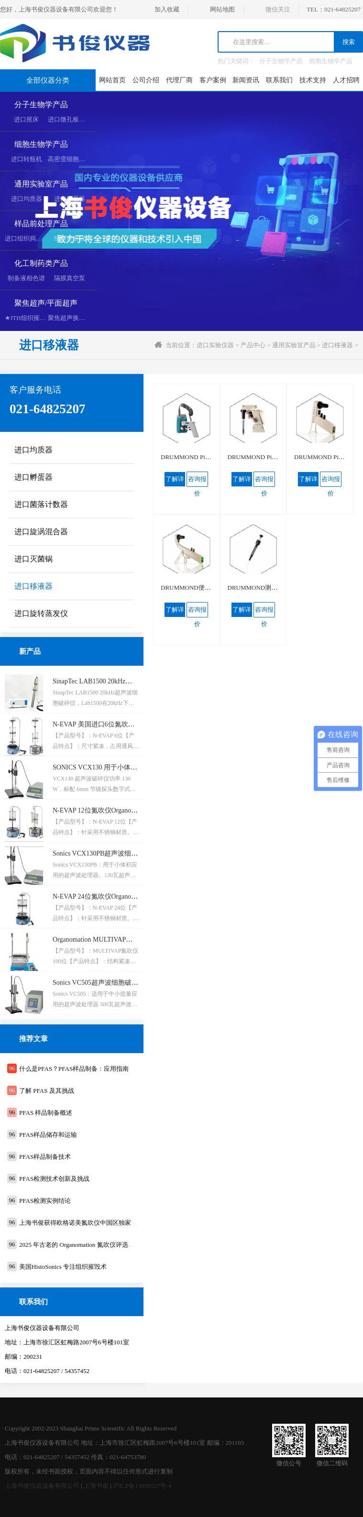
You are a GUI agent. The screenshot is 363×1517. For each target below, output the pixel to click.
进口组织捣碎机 (26, 238)
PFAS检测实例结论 (45, 1200)
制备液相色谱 (26, 278)
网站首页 (112, 80)
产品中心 (253, 345)
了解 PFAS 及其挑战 (46, 1090)
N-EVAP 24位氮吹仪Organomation (101, 896)
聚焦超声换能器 (69, 317)
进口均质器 (26, 198)
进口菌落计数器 (41, 504)
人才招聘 (346, 80)
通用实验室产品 (41, 184)
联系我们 (279, 80)
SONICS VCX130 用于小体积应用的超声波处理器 (125, 767)
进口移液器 (337, 345)
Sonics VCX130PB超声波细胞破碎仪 (105, 853)
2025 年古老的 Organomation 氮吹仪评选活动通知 (86, 1244)
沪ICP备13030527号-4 (142, 1485)
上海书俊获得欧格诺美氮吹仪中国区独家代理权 (84, 1222)
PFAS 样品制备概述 (45, 1112)
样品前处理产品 (41, 224)
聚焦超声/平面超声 (45, 303)
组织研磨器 (69, 238)
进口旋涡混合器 (41, 532)
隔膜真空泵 (69, 278)
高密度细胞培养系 (73, 159)
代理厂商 (179, 80)
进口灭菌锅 (33, 559)
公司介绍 (145, 80)
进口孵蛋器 (69, 198)
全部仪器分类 (47, 80)
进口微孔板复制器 (73, 119)
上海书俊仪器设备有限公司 (42, 1485)
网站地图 (222, 9)
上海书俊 (96, 1485)
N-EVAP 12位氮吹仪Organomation (101, 810)
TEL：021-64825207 (334, 9)
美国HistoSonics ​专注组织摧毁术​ (63, 1266)
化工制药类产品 (41, 263)
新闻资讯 (245, 80)
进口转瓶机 (26, 159)
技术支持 (312, 80)
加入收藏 (166, 9)
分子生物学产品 (281, 61)
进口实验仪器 (215, 345)
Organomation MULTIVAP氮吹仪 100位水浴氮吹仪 (125, 939)
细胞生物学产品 (330, 61)
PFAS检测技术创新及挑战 (54, 1178)
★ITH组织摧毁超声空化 (38, 317)
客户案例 (212, 80)
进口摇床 (26, 119)
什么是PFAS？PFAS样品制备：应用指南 (74, 1068)
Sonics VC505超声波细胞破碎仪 (99, 982)
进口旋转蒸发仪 (41, 613)
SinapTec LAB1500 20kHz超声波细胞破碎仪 (116, 681)
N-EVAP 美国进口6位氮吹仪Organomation (113, 724)
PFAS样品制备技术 (45, 1156)
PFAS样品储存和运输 (48, 1134)
